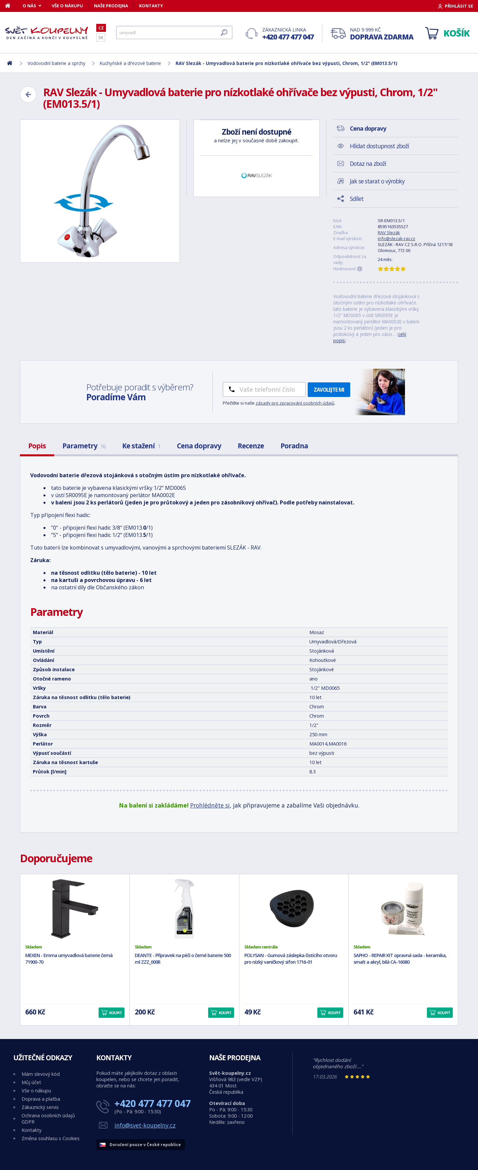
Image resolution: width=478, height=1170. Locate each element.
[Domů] (11, 5)
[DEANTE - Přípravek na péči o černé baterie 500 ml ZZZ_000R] (184, 909)
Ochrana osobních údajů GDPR (48, 1118)
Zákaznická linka (288, 34)
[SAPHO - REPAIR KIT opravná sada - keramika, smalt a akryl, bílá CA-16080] (403, 909)
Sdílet (356, 199)
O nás (29, 6)
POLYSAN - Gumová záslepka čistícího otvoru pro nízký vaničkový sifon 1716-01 (290, 958)
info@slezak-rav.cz (396, 238)
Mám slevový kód (41, 1074)
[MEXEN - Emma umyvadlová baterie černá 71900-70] (74, 909)
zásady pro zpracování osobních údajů (295, 403)
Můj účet (31, 1082)
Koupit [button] (115, 1012)
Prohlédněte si (210, 805)
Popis (37, 445)
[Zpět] (28, 94)
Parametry (84, 445)
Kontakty (151, 6)
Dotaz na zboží (368, 163)
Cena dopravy (199, 445)
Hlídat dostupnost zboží (379, 146)
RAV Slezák (389, 232)
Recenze (251, 445)
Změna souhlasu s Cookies (51, 1138)
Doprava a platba (41, 1099)
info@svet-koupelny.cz (145, 1125)
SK (100, 37)
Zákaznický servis (40, 1107)
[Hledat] (174, 32)
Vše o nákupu (67, 6)
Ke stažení (141, 445)
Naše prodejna (111, 6)
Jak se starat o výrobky (377, 181)
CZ (101, 28)
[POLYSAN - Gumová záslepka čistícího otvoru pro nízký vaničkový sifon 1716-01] (294, 909)
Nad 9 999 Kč (381, 34)
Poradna (294, 445)
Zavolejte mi (329, 389)
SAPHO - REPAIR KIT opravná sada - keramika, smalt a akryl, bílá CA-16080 (400, 958)
